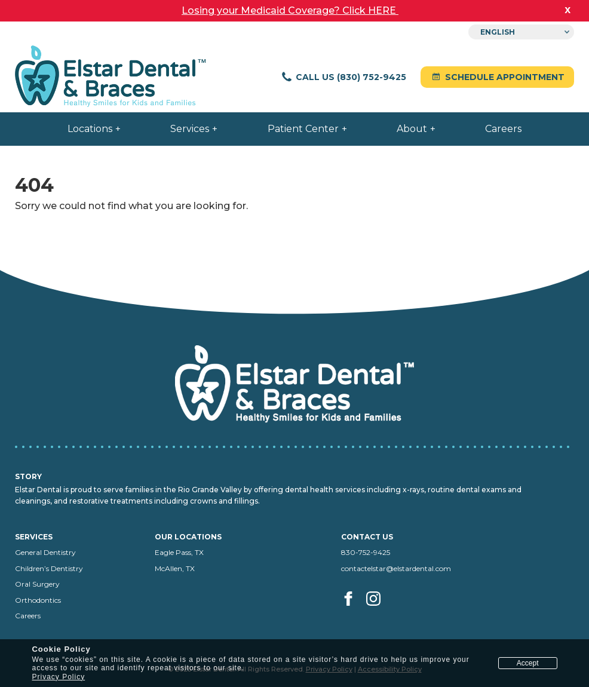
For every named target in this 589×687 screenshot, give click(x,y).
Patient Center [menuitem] (303, 128)
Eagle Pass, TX (179, 552)
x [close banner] (567, 10)
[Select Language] (521, 31)
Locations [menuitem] (90, 128)
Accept (528, 663)
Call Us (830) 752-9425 (343, 77)
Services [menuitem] (189, 128)
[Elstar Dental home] (110, 77)
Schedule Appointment (497, 77)
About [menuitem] (412, 128)
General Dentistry (45, 552)
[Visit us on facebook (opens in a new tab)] (352, 612)
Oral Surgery (37, 583)
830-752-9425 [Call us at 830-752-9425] (365, 552)
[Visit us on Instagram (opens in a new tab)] (374, 612)
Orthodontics (38, 600)
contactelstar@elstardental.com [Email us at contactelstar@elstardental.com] (396, 568)
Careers (28, 615)
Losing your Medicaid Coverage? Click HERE (290, 10)
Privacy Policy (58, 677)
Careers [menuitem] (503, 128)
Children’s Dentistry (49, 568)
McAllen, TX (175, 568)
